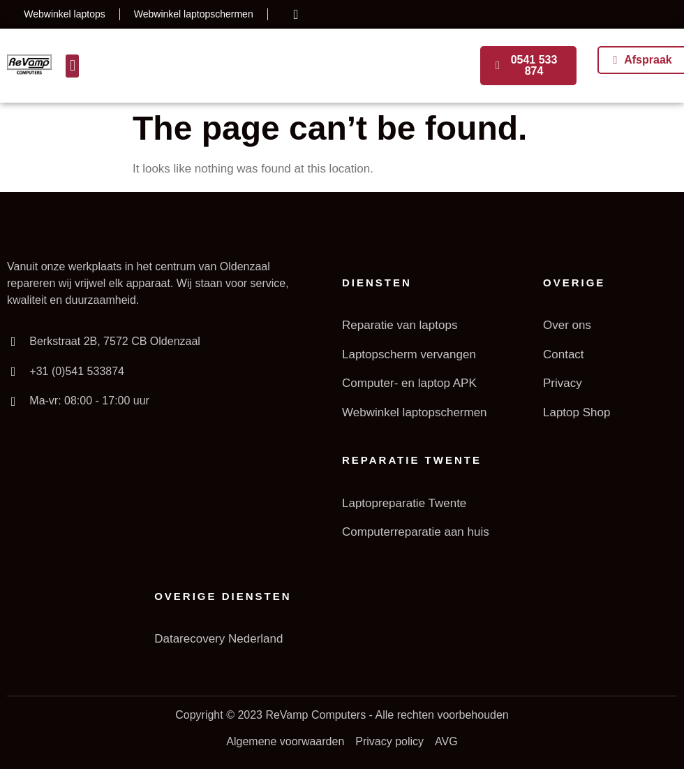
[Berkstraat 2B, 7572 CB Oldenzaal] (13, 341)
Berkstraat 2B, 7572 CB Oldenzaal (114, 341)
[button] (72, 66)
